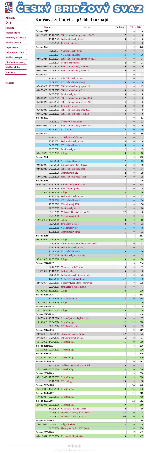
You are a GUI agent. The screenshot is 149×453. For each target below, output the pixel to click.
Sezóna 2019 (42, 180)
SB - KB (135, 27)
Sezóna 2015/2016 (45, 294)
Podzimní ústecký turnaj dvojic (75, 275)
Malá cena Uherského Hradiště (75, 212)
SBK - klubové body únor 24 (74, 66)
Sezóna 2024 (42, 47)
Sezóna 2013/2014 (45, 314)
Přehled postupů (14, 57)
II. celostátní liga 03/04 (72, 436)
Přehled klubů (13, 67)
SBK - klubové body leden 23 (75, 114)
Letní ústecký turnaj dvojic (73, 255)
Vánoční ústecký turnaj (72, 51)
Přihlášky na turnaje (16, 37)
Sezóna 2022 (42, 117)
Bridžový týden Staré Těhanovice (76, 283)
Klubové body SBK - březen (74, 165)
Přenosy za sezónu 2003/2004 (75, 428)
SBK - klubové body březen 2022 (76, 125)
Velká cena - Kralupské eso (73, 408)
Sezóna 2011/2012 (45, 346)
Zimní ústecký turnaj (70, 232)
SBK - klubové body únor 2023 (75, 110)
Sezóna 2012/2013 (45, 330)
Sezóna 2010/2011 (45, 353)
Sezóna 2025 (42, 31)
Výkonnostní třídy (15, 52)
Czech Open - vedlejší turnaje (75, 318)
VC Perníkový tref (69, 228)
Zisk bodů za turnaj (15, 62)
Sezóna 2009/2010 (45, 361)
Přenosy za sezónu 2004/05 (73, 416)
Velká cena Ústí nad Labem (74, 279)
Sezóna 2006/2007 (45, 393)
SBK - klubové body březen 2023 (76, 102)
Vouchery (10, 72)
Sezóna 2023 (42, 74)
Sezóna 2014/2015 (45, 306)
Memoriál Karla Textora (72, 267)
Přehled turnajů (14, 42)
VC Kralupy (66, 381)
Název (87, 27)
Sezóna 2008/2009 (45, 373)
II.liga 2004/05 (68, 424)
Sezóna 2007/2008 (45, 385)
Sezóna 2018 (42, 235)
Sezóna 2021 (42, 133)
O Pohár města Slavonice (72, 338)
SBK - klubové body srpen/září (75, 86)
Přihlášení (9, 83)
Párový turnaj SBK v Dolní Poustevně (78, 243)
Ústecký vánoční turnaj (72, 121)
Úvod (8, 23)
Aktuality (10, 18)
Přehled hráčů (13, 32)
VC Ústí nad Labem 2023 (73, 82)
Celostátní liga (67, 322)
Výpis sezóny (12, 47)
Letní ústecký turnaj (70, 62)
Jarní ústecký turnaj (70, 43)
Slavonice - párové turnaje (73, 334)
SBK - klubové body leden (73, 176)
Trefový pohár (67, 271)
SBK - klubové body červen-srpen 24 (78, 59)
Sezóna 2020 (42, 157)
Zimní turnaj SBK (69, 173)
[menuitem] (16, 18)
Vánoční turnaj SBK (70, 188)
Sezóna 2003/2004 (45, 432)
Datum (47, 27)
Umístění (119, 27)
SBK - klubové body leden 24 (75, 70)
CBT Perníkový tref (70, 326)
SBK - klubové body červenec (75, 90)
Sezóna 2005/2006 (45, 401)
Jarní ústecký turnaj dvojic (73, 287)
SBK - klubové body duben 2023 (76, 98)
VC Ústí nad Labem (70, 55)
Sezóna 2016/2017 (45, 263)
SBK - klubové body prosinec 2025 (77, 35)
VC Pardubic (67, 129)
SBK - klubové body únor (73, 169)
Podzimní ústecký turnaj (72, 39)
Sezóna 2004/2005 (45, 420)
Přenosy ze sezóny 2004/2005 (75, 412)
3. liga (64, 192)
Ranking (10, 28)
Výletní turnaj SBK (70, 204)
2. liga (64, 153)
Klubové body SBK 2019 (73, 184)
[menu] (16, 45)
